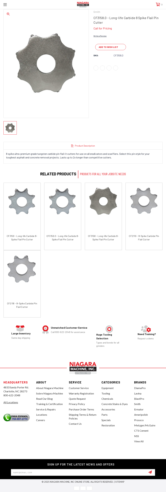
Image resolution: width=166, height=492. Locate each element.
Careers (40, 420)
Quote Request (77, 398)
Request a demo (146, 338)
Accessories (108, 409)
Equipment (107, 388)
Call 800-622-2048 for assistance (68, 332)
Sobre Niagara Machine (49, 393)
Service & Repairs (46, 409)
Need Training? (147, 334)
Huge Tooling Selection (104, 336)
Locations (41, 414)
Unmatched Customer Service (69, 327)
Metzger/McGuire (144, 425)
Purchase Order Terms (81, 409)
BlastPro (139, 398)
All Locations (10, 402)
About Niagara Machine (49, 388)
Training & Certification (49, 403)
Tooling (105, 393)
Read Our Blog (44, 398)
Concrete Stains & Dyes (114, 403)
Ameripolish (141, 414)
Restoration (108, 425)
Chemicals (107, 398)
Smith (137, 403)
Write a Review (100, 36)
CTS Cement (141, 430)
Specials (106, 420)
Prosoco (139, 420)
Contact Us (75, 423)
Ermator (139, 409)
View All (139, 441)
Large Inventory (21, 333)
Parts (104, 414)
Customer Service (79, 388)
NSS (136, 436)
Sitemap (119, 481)
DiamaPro (140, 388)
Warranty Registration (81, 393)
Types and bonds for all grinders (107, 344)
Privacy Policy (77, 403)
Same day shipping (20, 337)
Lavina (137, 393)
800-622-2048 (11, 395)
